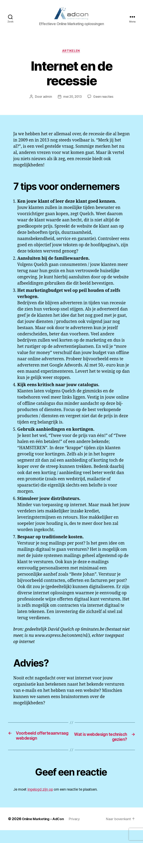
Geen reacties (104, 103)
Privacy (78, 832)
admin (46, 103)
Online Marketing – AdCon (44, 832)
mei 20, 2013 (72, 103)
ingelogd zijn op (40, 802)
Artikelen (71, 57)
